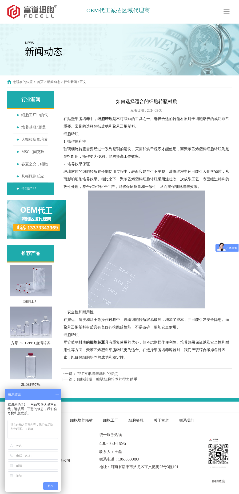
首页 (40, 82)
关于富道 (161, 420)
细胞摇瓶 (136, 420)
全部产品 (28, 189)
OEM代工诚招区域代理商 (118, 10)
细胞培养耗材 (81, 420)
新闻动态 (53, 82)
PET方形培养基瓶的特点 (97, 374)
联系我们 (186, 420)
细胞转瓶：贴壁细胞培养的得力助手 (107, 379)
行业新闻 (70, 82)
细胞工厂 (110, 420)
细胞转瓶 (71, 134)
